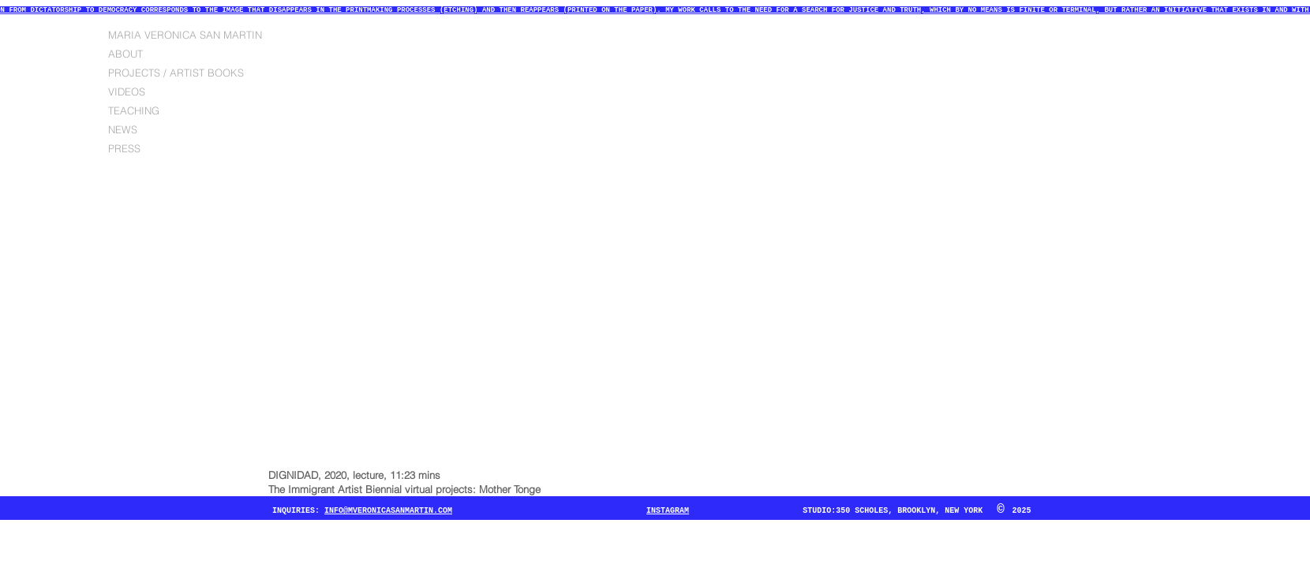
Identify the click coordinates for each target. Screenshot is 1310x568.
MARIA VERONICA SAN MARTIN (185, 34)
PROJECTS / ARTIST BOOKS (176, 72)
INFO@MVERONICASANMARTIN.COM (388, 510)
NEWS (122, 129)
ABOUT (125, 53)
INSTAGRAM (667, 510)
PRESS (124, 148)
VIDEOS (126, 91)
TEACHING (133, 110)
